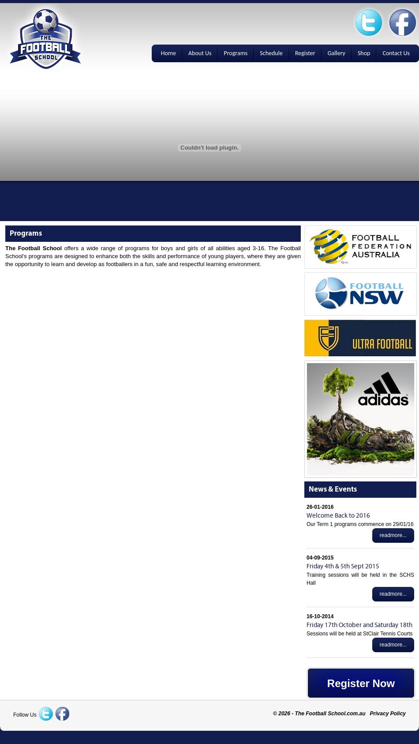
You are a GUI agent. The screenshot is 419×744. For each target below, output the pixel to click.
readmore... (393, 535)
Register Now (361, 683)
